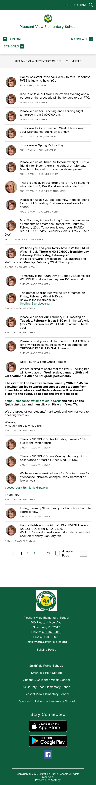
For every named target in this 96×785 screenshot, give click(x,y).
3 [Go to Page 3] (34, 553)
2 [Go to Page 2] (27, 553)
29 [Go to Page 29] (48, 553)
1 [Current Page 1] (21, 553)
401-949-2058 (51, 632)
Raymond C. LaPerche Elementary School (46, 701)
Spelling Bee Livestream (36, 303)
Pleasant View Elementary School (38, 61)
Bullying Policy (46, 649)
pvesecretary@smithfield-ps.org (26, 487)
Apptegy (55, 779)
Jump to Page (67, 553)
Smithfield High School (46, 672)
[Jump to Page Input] (83, 553)
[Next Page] (57, 553)
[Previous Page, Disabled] (14, 553)
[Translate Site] (80, 39)
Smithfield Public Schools (46, 665)
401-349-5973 (49, 637)
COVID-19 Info (75, 5)
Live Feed (75, 61)
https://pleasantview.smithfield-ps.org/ (33, 401)
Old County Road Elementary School (46, 687)
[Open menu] (12, 39)
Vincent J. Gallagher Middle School (46, 680)
